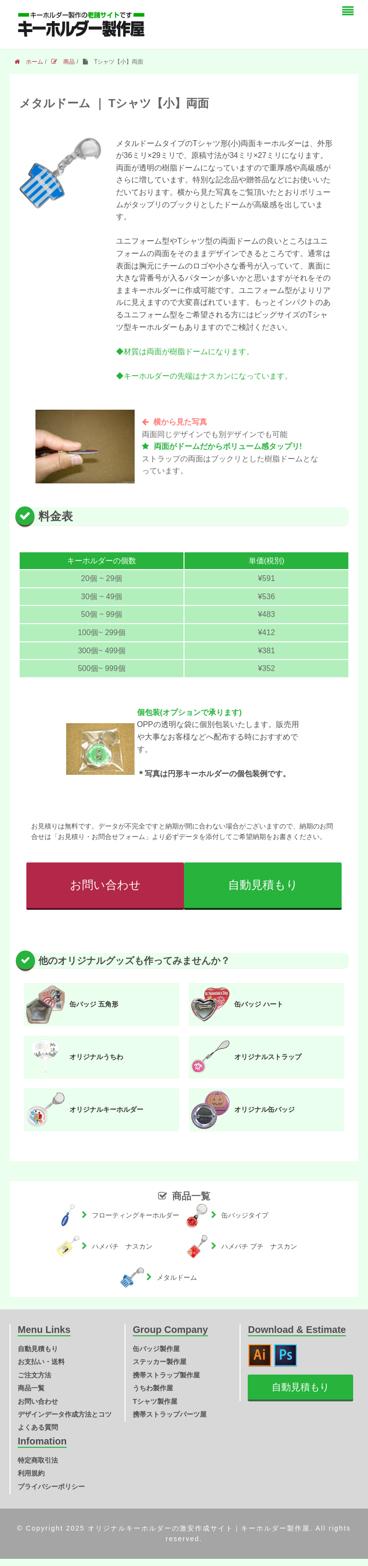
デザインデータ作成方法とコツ (65, 1414)
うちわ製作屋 (153, 1388)
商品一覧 (31, 1388)
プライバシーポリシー (51, 1486)
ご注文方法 (34, 1375)
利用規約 (31, 1473)
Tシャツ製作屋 (155, 1401)
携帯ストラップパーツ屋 (170, 1414)
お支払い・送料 (41, 1361)
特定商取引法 (38, 1460)
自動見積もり (263, 884)
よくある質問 (38, 1427)
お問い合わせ (105, 884)
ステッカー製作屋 (159, 1361)
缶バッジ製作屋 (156, 1349)
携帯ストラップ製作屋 (166, 1375)
